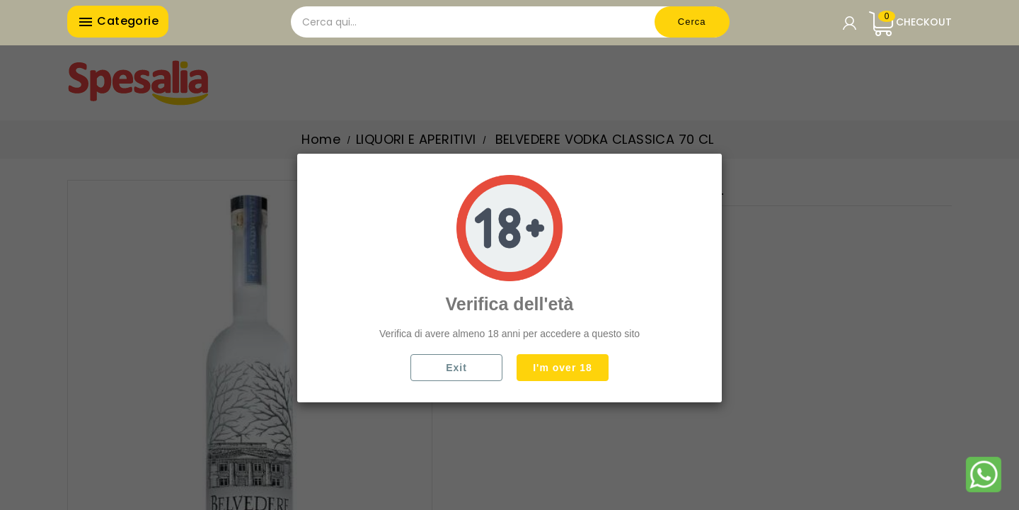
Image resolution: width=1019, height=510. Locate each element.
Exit (456, 367)
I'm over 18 (562, 367)
